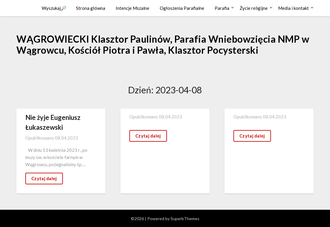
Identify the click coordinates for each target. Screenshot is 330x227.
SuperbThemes (185, 218)
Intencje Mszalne (132, 8)
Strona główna (90, 8)
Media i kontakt (293, 8)
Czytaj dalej (44, 178)
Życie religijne (254, 8)
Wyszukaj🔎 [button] (54, 8)
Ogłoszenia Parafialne (182, 8)
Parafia (222, 8)
